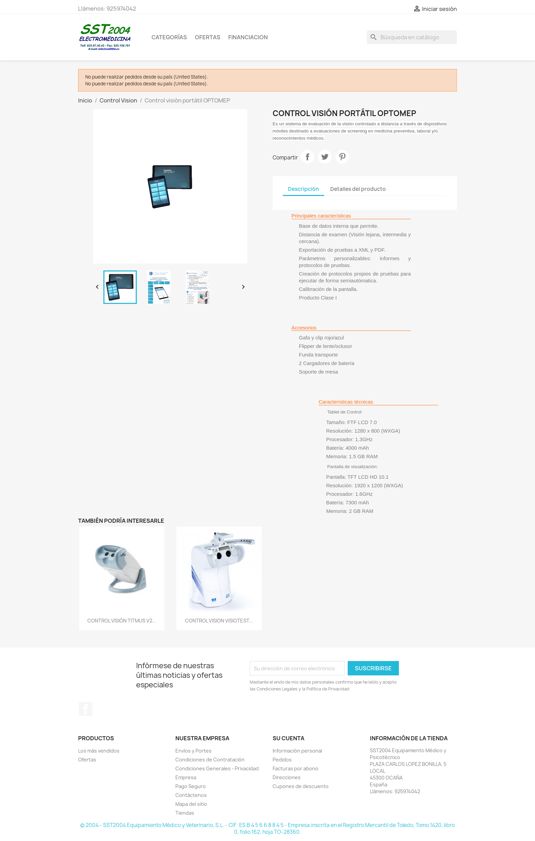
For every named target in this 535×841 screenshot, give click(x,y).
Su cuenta (288, 738)
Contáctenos (191, 795)
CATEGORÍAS (169, 37)
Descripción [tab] (303, 189)
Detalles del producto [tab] (358, 189)
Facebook (85, 709)
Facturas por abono (295, 768)
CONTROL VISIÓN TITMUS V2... (121, 620)
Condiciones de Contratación (210, 759)
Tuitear (325, 157)
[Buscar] (412, 37)
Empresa (185, 777)
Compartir (307, 157)
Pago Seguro (190, 786)
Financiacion (248, 37)
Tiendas (184, 813)
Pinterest (342, 157)
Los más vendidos (98, 750)
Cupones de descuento (301, 786)
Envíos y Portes (193, 750)
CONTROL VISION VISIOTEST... (219, 620)
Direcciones (287, 777)
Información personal (297, 750)
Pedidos (282, 759)
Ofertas (87, 759)
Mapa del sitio (191, 804)
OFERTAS (207, 37)
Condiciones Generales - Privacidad (217, 768)
